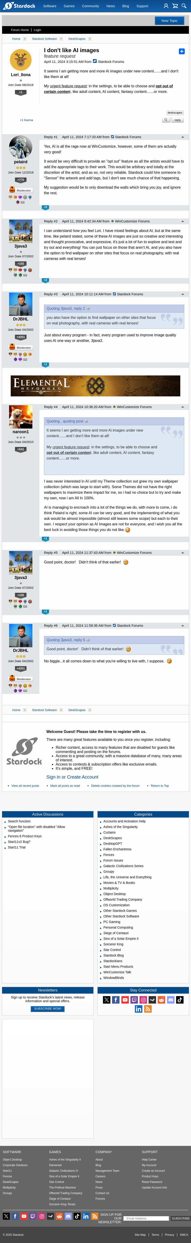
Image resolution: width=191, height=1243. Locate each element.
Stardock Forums (108, 62)
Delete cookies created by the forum (115, 785)
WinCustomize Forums (130, 221)
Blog (125, 6)
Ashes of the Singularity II (65, 1159)
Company (104, 1152)
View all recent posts (25, 785)
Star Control (56, 1182)
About (99, 1159)
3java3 (20, 246)
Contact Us (102, 1193)
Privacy (169, 1234)
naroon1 (21, 431)
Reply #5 (51, 553)
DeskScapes (76, 39)
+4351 (21, 337)
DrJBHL (20, 319)
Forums (100, 1198)
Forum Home (20, 30)
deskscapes (175, 112)
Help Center (149, 1159)
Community (90, 6)
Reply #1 (51, 137)
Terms (155, 1234)
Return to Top (160, 785)
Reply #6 (51, 625)
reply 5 (79, 640)
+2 (45, 280)
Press (99, 1187)
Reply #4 (51, 407)
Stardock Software (44, 39)
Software (49, 6)
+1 (21, 92)
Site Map (140, 1234)
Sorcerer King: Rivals (62, 1204)
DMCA (184, 1234)
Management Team (107, 1170)
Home (16, 39)
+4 (45, 207)
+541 (20, 449)
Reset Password (152, 1182)
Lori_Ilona (21, 74)
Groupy (7, 1193)
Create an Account (153, 1170)
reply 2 (79, 308)
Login (37, 30)
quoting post (73, 421)
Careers (101, 1176)
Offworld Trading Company (65, 1193)
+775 (20, 179)
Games (69, 6)
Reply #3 (51, 294)
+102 (20, 263)
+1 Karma (26, 120)
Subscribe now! (47, 1008)
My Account (149, 1165)
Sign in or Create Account (72, 777)
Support (142, 6)
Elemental (55, 1165)
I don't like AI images (71, 50)
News (110, 6)
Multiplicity (9, 1187)
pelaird (20, 162)
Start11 (7, 1170)
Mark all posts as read (65, 785)
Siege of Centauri (60, 1198)
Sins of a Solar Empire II (64, 1176)
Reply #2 (51, 221)
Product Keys (150, 1176)
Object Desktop (12, 1159)
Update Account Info (154, 1187)
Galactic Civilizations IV (63, 1170)
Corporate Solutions (15, 1165)
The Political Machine (62, 1187)
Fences (7, 1176)
